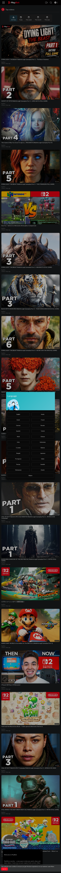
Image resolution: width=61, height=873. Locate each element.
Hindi (18, 436)
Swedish (43, 464)
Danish (43, 470)
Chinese (43, 436)
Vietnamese (18, 470)
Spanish (18, 431)
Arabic (42, 414)
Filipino (30, 475)
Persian (18, 464)
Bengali (18, 453)
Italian (42, 459)
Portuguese (18, 459)
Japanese (42, 453)
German (18, 425)
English (18, 414)
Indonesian (43, 442)
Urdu (18, 442)
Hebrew (43, 447)
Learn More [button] (51, 866)
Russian (43, 425)
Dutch (18, 420)
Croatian (18, 447)
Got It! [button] (4, 869)
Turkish (43, 431)
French (43, 420)
